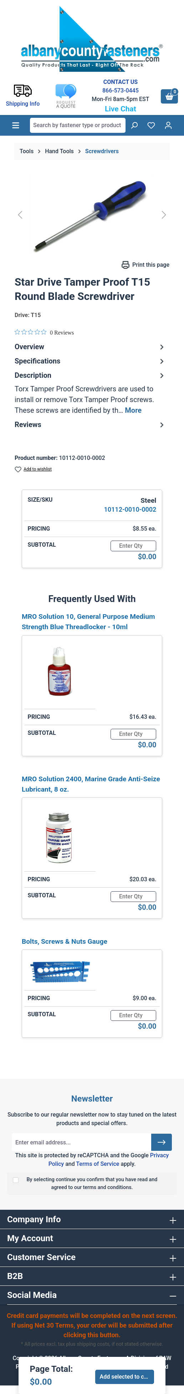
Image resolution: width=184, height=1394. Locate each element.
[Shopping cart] (169, 96)
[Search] (134, 125)
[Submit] (161, 1142)
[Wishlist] (151, 125)
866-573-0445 (120, 90)
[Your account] (168, 125)
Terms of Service (97, 1163)
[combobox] (78, 125)
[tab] (90, 392)
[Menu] (15, 125)
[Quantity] (133, 546)
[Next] (164, 214)
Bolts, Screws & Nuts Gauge (64, 941)
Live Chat (120, 109)
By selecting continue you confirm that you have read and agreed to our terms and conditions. (92, 1183)
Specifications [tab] (90, 361)
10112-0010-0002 (130, 509)
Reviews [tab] (90, 424)
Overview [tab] (90, 346)
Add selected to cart (125, 1376)
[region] (92, 215)
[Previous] (20, 214)
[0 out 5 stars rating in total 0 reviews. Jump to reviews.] (44, 332)
